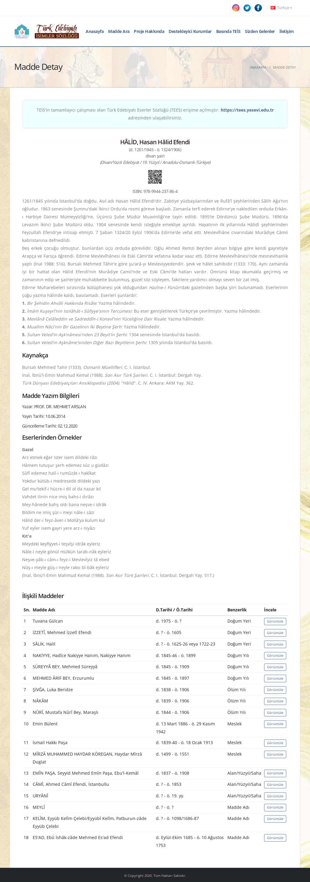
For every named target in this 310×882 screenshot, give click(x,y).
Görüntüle (275, 621)
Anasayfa (95, 31)
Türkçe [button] (281, 7)
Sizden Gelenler (260, 31)
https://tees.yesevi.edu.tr (247, 110)
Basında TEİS (228, 31)
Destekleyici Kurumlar (190, 31)
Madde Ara (119, 31)
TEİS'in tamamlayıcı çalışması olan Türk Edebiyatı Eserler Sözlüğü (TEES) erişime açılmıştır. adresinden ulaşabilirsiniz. (155, 114)
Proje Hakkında (149, 31)
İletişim (286, 31)
